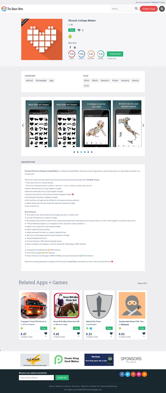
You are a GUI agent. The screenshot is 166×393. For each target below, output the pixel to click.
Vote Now (115, 54)
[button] (22, 125)
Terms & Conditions (109, 386)
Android (29, 80)
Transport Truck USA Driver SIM (35, 321)
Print (86, 86)
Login (162, 2)
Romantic (105, 80)
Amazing (125, 80)
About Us (85, 386)
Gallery (68, 386)
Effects (95, 80)
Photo (86, 80)
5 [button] (88, 152)
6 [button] (92, 152)
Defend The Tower (93, 321)
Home (51, 386)
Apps (51, 80)
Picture (115, 80)
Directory (76, 386)
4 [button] (85, 152)
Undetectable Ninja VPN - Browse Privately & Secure (141, 321)
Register (155, 2)
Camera (135, 80)
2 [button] (78, 152)
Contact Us (94, 386)
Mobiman (125, 324)
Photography (41, 80)
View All (142, 283)
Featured (59, 386)
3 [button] (81, 152)
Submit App (149, 8)
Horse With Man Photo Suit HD (66, 321)
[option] (39, 124)
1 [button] (74, 152)
